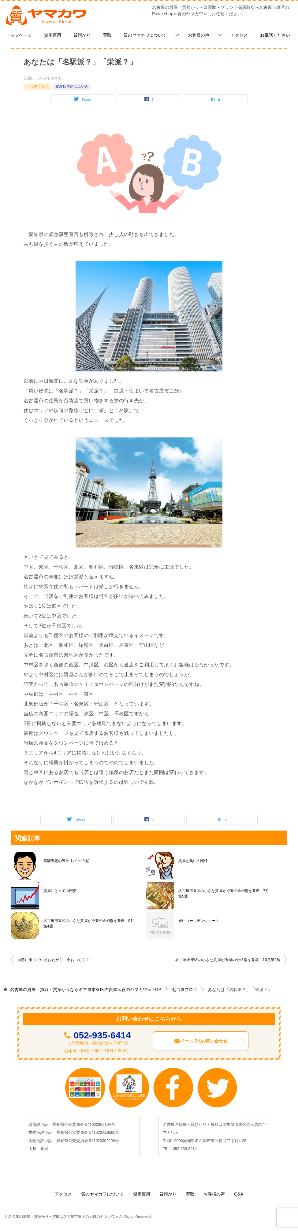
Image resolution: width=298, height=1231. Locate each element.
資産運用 (52, 35)
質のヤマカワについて (145, 35)
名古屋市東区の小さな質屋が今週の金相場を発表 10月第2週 (228, 960)
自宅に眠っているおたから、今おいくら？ (53, 960)
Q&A (238, 1194)
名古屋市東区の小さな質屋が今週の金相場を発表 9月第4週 (88, 923)
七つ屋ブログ (37, 86)
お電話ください (275, 35)
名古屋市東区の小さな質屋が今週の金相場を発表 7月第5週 (223, 893)
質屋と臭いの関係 (193, 861)
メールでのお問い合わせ (209, 1041)
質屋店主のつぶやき (71, 86)
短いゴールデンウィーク (198, 921)
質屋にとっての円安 (59, 891)
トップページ (19, 35)
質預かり (82, 35)
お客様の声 (198, 35)
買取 (107, 35)
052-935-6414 (102, 1035)
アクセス (239, 35)
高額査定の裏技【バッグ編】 (67, 861)
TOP (85, 989)
